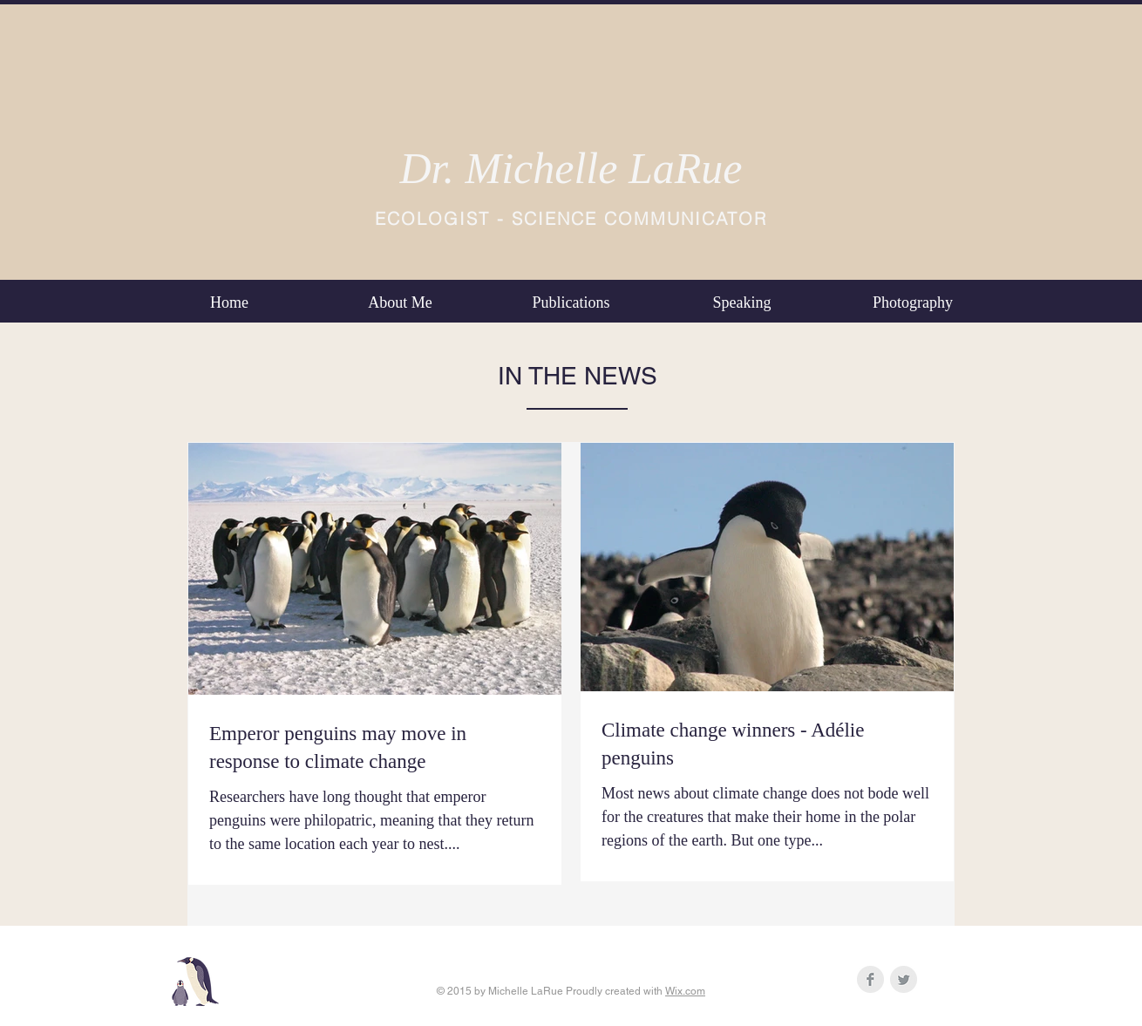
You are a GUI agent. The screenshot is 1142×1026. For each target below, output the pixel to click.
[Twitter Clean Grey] (903, 979)
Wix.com (685, 991)
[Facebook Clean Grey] (870, 979)
